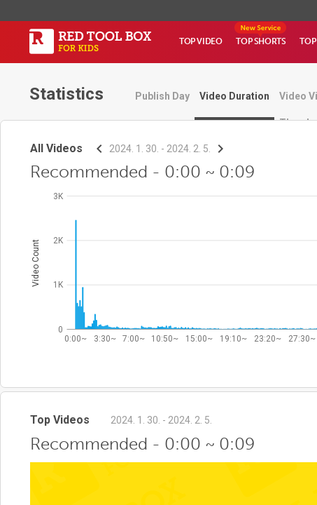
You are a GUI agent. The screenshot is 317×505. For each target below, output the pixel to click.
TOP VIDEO (200, 41)
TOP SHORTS (261, 41)
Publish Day (162, 96)
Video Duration (234, 96)
